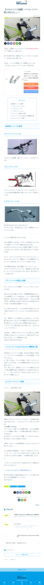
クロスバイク (13, 486)
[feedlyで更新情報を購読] (22, 500)
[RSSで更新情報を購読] (25, 500)
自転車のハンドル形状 (17, 103)
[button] (20, 43)
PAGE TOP (22, 572)
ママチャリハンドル (18, 111)
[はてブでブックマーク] (11, 43)
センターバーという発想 (17, 118)
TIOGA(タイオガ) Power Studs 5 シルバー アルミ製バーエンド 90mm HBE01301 (31, 76)
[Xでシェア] (5, 43)
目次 (19, 100)
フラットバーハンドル (19, 106)
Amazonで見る (31, 84)
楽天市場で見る (31, 87)
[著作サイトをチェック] (19, 500)
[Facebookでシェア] (8, 43)
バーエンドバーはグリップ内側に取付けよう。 (19, 470)
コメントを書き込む (22, 557)
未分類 (6, 486)
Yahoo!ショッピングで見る (31, 91)
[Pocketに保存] (14, 43)
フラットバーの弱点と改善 (18, 113)
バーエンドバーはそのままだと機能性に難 (22, 116)
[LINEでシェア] (17, 43)
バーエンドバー (21, 486)
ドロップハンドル (17, 108)
